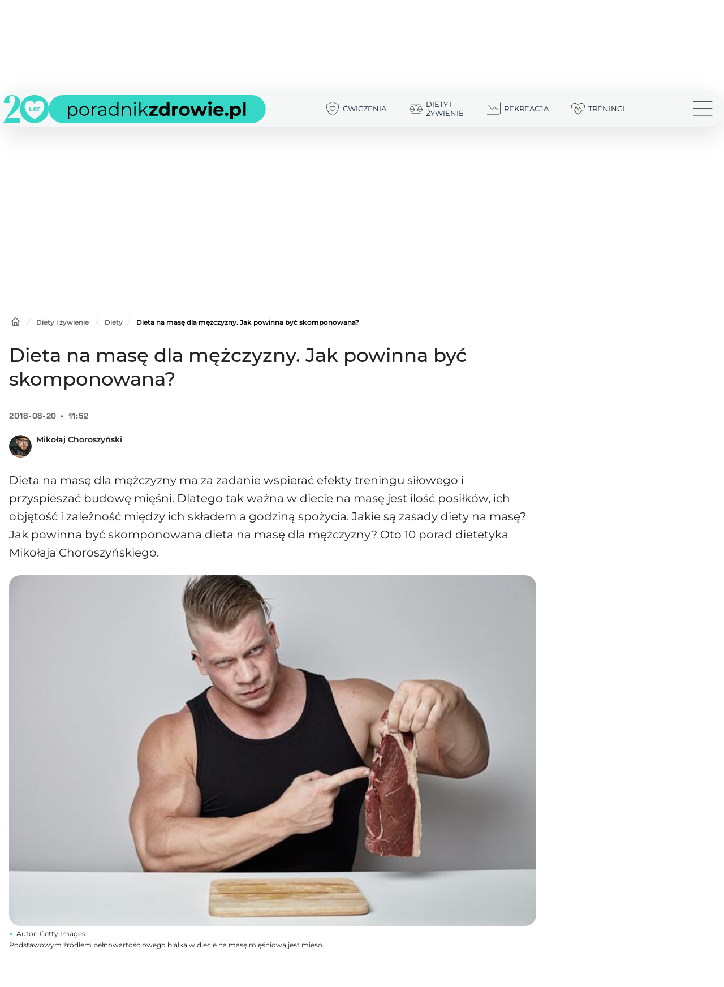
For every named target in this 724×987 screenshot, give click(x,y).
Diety (114, 322)
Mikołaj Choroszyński (79, 439)
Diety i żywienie (62, 322)
